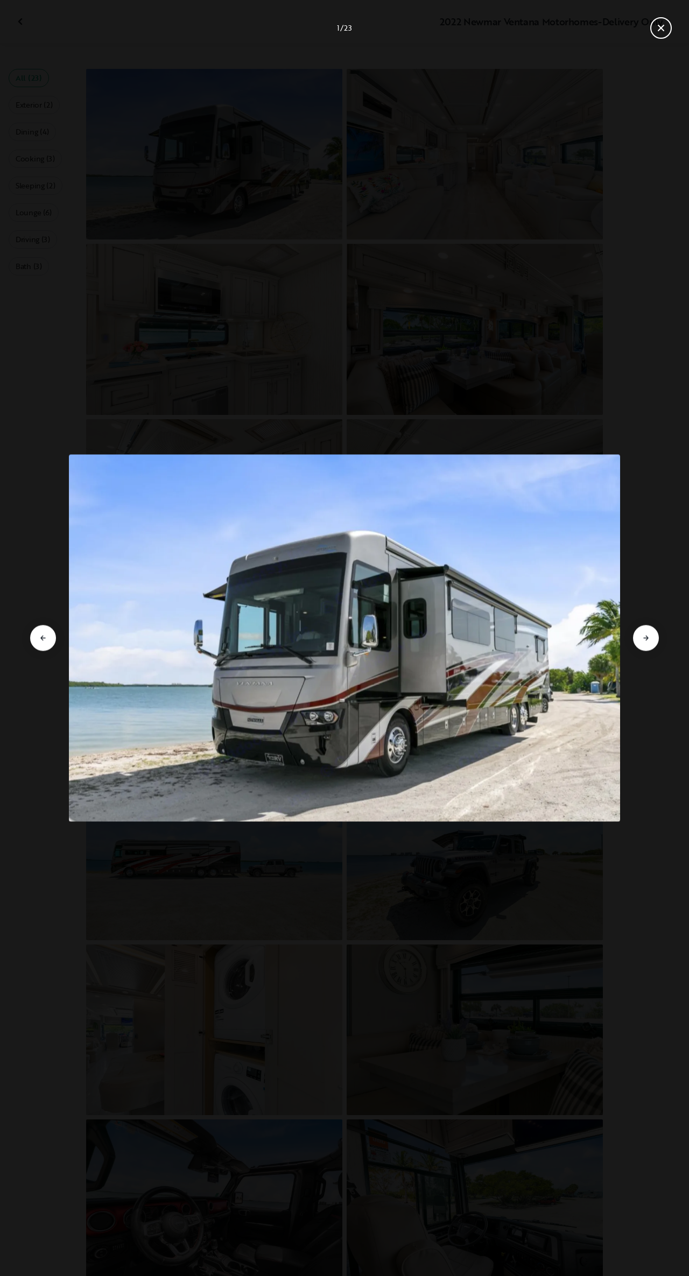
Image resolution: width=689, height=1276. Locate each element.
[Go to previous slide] (43, 638)
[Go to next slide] (646, 638)
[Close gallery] (661, 28)
